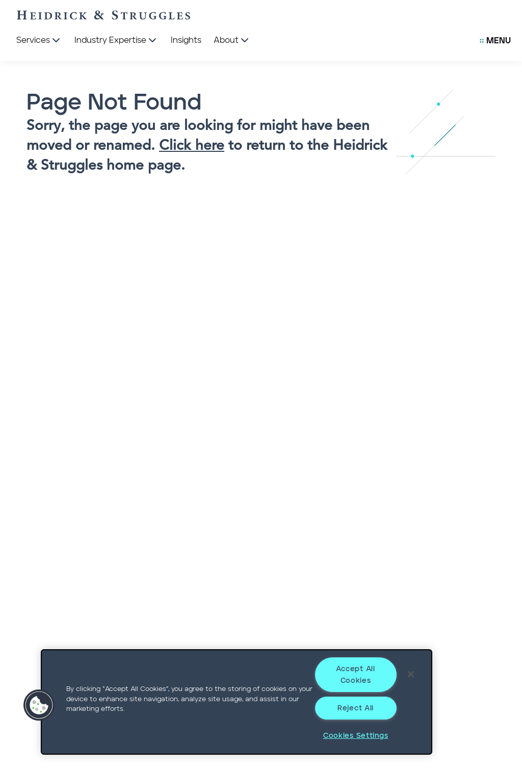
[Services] (39, 40)
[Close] (411, 674)
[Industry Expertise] (116, 40)
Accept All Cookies (355, 674)
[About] (232, 40)
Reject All (355, 708)
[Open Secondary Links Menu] (495, 41)
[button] (39, 705)
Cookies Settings (355, 735)
